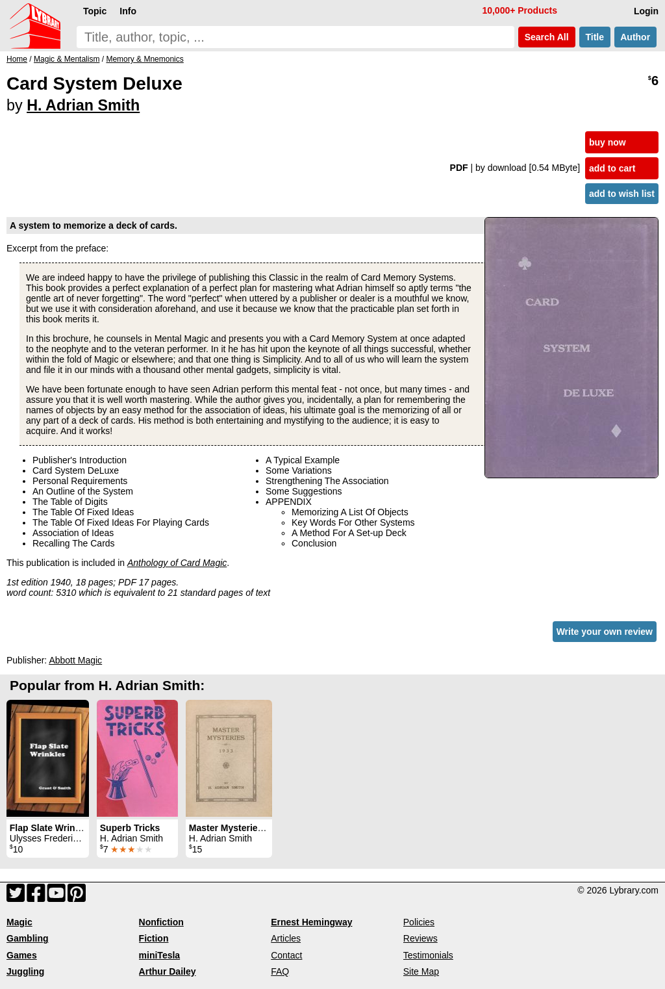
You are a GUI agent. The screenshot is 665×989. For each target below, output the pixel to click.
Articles (286, 938)
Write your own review (605, 631)
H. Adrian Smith (83, 105)
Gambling (27, 938)
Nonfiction (161, 922)
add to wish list (622, 193)
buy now (607, 142)
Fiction (154, 938)
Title (595, 37)
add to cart (612, 168)
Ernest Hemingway (311, 922)
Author (635, 37)
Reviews (420, 938)
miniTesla (160, 955)
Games (21, 955)
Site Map (421, 971)
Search (546, 37)
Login (646, 11)
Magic (19, 922)
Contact (286, 955)
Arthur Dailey (167, 971)
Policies (418, 922)
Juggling (25, 971)
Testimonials (428, 955)
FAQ (280, 971)
